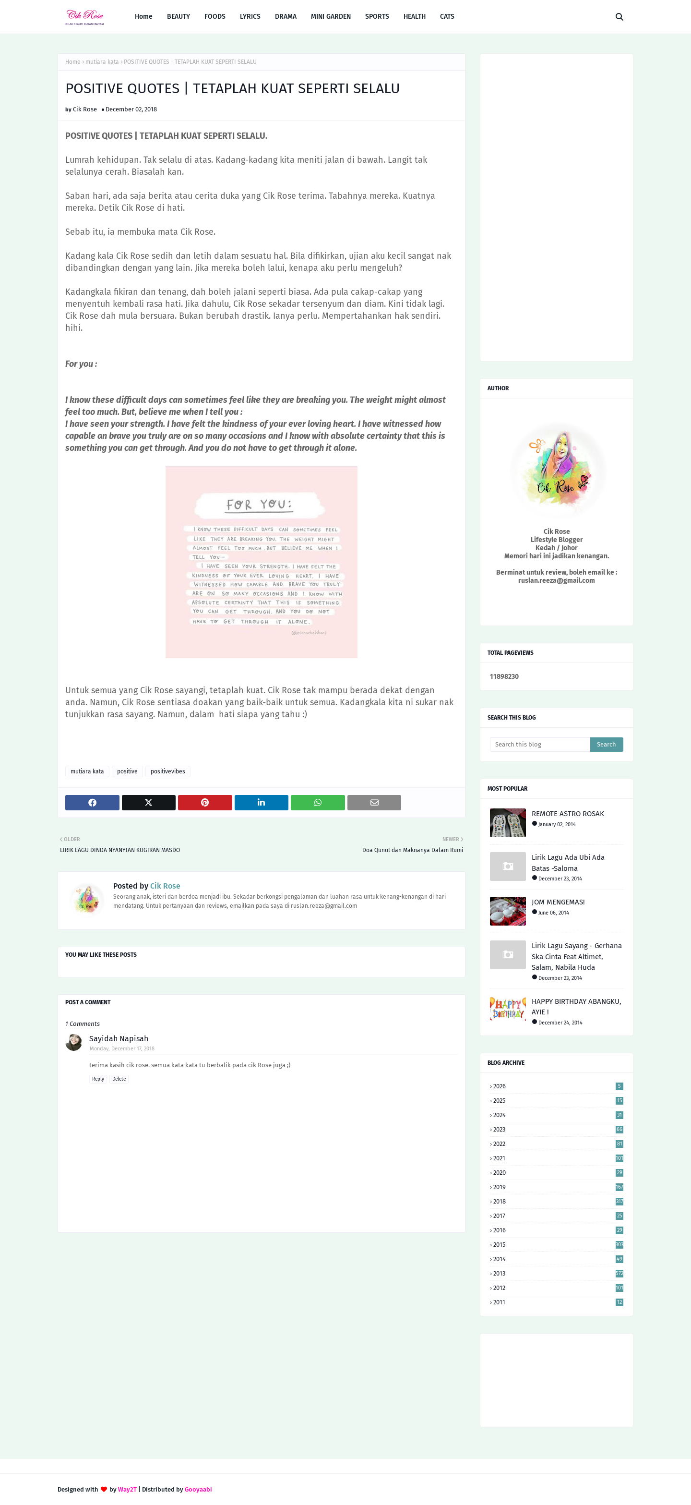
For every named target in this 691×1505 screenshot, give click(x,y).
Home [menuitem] (144, 16)
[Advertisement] (261, 1317)
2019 (558, 1187)
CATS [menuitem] (447, 16)
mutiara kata (102, 62)
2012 (558, 1287)
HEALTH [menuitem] (415, 16)
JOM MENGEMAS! (558, 902)
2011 (558, 1302)
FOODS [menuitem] (215, 16)
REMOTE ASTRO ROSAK (568, 813)
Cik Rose (85, 109)
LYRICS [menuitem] (250, 16)
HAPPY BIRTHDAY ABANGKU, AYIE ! (576, 1007)
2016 (558, 1230)
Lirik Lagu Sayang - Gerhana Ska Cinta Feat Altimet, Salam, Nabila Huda (577, 956)
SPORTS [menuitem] (377, 16)
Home (73, 62)
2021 (558, 1158)
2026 (558, 1086)
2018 (558, 1201)
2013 (558, 1273)
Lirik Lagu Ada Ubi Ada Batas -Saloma (568, 863)
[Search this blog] (540, 744)
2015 (558, 1244)
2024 (558, 1115)
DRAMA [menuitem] (286, 16)
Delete (119, 1079)
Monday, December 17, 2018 (122, 1049)
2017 (558, 1215)
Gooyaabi (198, 1489)
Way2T (127, 1489)
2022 (558, 1143)
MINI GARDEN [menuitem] (331, 16)
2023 (558, 1129)
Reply (98, 1079)
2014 (558, 1259)
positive (127, 771)
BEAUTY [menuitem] (178, 16)
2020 (558, 1172)
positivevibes (168, 771)
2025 (558, 1100)
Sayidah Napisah (118, 1038)
